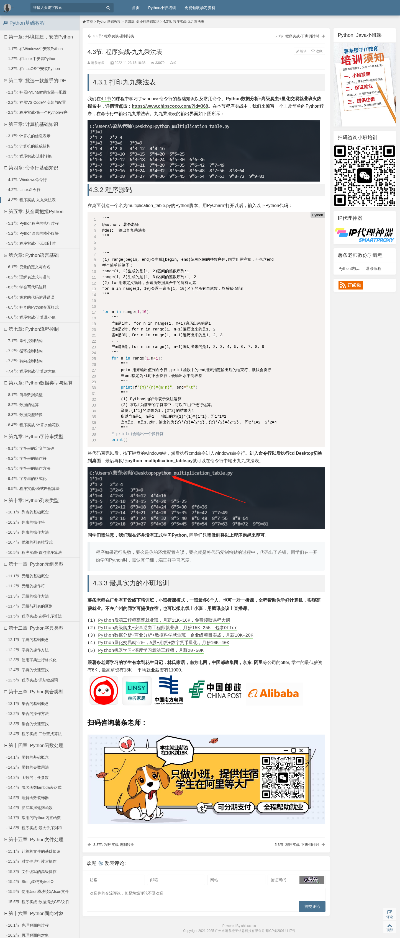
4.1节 (106, 99)
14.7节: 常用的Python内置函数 (32, 817)
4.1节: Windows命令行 (25, 179)
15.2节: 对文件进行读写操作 (30, 861)
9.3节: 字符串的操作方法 (27, 468)
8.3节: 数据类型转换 (23, 414)
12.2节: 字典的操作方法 (26, 650)
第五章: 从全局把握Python (33, 211)
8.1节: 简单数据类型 (23, 394)
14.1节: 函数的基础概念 (26, 757)
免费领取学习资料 (200, 8)
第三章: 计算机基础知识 (31, 124)
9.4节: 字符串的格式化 (25, 478)
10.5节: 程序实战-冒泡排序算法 (33, 552)
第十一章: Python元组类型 (33, 564)
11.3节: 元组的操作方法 (26, 596)
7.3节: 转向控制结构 (23, 361)
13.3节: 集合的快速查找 (26, 724)
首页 (136, 8)
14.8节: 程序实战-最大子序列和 (33, 828)
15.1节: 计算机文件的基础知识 (32, 851)
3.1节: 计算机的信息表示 (27, 136)
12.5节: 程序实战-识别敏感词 (31, 680)
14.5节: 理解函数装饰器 (26, 797)
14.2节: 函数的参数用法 (26, 767)
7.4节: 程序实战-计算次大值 (30, 371)
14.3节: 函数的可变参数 (26, 777)
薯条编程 (373, 268)
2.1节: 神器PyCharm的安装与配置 (35, 92)
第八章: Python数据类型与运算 (38, 383)
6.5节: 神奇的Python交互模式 (31, 307)
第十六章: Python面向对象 (33, 913)
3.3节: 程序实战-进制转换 (28, 156)
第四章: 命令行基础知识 (31, 167)
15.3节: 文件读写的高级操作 (30, 871)
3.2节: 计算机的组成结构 (27, 146)
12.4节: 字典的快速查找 (26, 670)
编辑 (301, 51)
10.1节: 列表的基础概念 (26, 512)
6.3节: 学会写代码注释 (25, 287)
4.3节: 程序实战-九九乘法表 (30, 200)
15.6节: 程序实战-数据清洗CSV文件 (37, 902)
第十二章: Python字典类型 (33, 628)
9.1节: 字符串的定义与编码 (29, 448)
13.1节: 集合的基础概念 (26, 703)
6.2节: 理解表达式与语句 (27, 277)
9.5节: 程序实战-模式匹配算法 (32, 488)
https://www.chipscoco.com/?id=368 (170, 106)
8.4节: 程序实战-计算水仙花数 (32, 425)
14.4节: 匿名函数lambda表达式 (32, 787)
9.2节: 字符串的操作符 (25, 458)
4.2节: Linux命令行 (22, 189)
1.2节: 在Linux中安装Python (30, 58)
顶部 (389, 927)
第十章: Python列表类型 (31, 500)
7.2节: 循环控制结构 (23, 351)
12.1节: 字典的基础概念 (26, 639)
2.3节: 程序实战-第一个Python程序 (36, 112)
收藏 (316, 51)
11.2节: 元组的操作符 (24, 586)
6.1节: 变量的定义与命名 (27, 267)
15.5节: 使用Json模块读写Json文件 (36, 891)
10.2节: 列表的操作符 (24, 522)
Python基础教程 (108, 22)
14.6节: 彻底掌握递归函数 (28, 807)
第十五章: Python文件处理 (33, 839)
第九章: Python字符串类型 (33, 436)
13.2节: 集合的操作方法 (26, 713)
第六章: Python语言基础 (31, 255)
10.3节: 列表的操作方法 (26, 532)
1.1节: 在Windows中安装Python (33, 48)
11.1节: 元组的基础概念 (26, 576)
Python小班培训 (162, 8)
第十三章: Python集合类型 (33, 691)
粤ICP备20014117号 (280, 931)
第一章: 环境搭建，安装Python (38, 37)
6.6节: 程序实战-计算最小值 (30, 317)
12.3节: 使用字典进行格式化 (30, 660)
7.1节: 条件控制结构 (23, 340)
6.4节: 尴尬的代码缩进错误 (29, 297)
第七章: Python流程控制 (31, 329)
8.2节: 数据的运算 (21, 404)
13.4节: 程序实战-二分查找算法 (33, 734)
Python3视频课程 (353, 268)
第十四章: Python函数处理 (33, 745)
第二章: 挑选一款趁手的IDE (35, 80)
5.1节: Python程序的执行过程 (31, 223)
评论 (389, 913)
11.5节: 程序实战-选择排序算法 (33, 616)
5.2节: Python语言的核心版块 (31, 233)
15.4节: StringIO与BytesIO (28, 881)
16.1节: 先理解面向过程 (26, 925)
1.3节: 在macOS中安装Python (32, 68)
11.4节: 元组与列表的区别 (28, 606)
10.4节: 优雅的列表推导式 (28, 542)
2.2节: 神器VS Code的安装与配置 (35, 102)
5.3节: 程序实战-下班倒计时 (30, 243)
